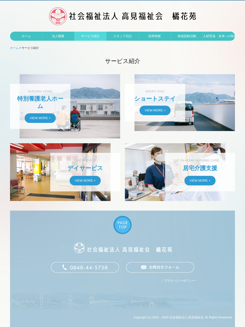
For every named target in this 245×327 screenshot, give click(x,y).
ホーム (26, 36)
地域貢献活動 (187, 36)
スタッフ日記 (122, 36)
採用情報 (154, 36)
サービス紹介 (90, 36)
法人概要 (58, 36)
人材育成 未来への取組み (219, 36)
